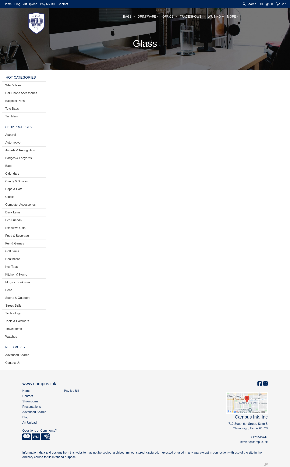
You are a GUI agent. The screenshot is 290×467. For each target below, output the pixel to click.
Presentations (31, 406)
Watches (11, 336)
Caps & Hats (13, 189)
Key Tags (11, 266)
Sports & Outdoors (17, 297)
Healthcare (12, 259)
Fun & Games (14, 243)
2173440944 (259, 437)
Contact (63, 4)
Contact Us (12, 362)
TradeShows (191, 16)
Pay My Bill (47, 4)
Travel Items (13, 328)
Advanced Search (17, 355)
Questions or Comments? (39, 430)
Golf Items (12, 251)
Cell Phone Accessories (21, 93)
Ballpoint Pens (15, 100)
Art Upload (30, 4)
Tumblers (11, 116)
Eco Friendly (13, 220)
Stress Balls (13, 305)
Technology (13, 313)
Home (8, 4)
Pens (8, 290)
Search (249, 4)
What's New (13, 85)
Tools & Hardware (17, 321)
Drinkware (147, 16)
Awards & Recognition (20, 150)
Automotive (12, 142)
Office (168, 16)
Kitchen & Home (16, 274)
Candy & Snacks (16, 181)
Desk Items (12, 212)
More (231, 16)
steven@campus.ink (254, 442)
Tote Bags (12, 108)
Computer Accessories (20, 204)
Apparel (10, 134)
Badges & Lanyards (18, 158)
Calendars (12, 173)
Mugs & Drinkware (17, 282)
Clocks (9, 196)
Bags (127, 16)
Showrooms (30, 401)
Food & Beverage (17, 235)
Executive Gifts (15, 228)
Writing (214, 16)
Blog (17, 4)
